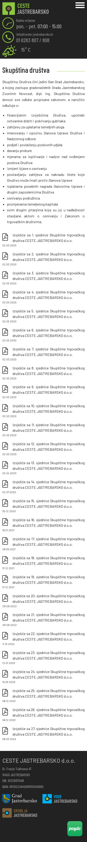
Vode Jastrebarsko (59, 799)
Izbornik (80, 5)
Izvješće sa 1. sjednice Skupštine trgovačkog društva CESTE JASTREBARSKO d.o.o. (43, 240)
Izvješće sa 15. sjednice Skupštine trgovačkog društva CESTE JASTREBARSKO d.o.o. (43, 506)
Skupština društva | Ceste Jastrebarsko (25, 8)
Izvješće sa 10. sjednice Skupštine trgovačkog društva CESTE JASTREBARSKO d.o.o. (43, 411)
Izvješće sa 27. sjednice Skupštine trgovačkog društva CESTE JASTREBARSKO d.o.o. (43, 733)
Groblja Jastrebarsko (19, 813)
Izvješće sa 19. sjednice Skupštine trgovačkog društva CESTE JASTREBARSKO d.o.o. (43, 582)
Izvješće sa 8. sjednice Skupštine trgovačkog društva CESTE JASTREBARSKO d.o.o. (43, 373)
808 (45, 40)
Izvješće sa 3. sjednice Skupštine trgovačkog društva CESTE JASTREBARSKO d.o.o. (43, 278)
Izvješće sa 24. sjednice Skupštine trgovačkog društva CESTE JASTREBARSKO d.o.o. (43, 676)
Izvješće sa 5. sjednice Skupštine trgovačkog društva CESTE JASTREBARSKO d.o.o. (43, 316)
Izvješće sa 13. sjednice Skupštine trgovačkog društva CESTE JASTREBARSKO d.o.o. (43, 468)
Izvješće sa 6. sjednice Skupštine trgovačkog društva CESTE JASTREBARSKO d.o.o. (43, 335)
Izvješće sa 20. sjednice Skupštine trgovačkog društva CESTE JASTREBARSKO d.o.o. (43, 601)
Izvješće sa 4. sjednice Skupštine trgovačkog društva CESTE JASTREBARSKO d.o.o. (43, 297)
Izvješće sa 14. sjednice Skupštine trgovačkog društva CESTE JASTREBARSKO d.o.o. (43, 487)
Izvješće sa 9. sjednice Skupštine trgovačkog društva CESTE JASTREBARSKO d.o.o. (43, 391)
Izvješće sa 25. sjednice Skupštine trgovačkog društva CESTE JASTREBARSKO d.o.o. (43, 695)
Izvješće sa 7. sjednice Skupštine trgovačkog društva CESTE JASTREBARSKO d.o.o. (43, 354)
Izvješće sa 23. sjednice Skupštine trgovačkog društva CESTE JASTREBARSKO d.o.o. (43, 657)
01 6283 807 (27, 40)
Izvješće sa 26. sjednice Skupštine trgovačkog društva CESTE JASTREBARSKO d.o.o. (43, 714)
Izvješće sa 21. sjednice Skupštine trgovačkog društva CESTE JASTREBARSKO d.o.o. (43, 619)
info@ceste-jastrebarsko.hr (34, 34)
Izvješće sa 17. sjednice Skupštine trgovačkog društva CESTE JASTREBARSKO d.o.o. (43, 544)
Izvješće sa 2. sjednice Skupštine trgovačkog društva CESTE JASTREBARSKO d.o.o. (43, 259)
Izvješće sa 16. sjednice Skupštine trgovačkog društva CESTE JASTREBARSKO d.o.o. (43, 525)
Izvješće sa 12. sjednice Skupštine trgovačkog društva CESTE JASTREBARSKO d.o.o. (43, 449)
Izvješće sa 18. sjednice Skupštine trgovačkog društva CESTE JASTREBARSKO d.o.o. (43, 563)
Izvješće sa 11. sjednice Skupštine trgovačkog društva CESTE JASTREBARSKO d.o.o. (43, 430)
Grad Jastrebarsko (19, 799)
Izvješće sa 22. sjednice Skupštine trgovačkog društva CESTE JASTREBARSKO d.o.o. (43, 638)
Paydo (74, 828)
